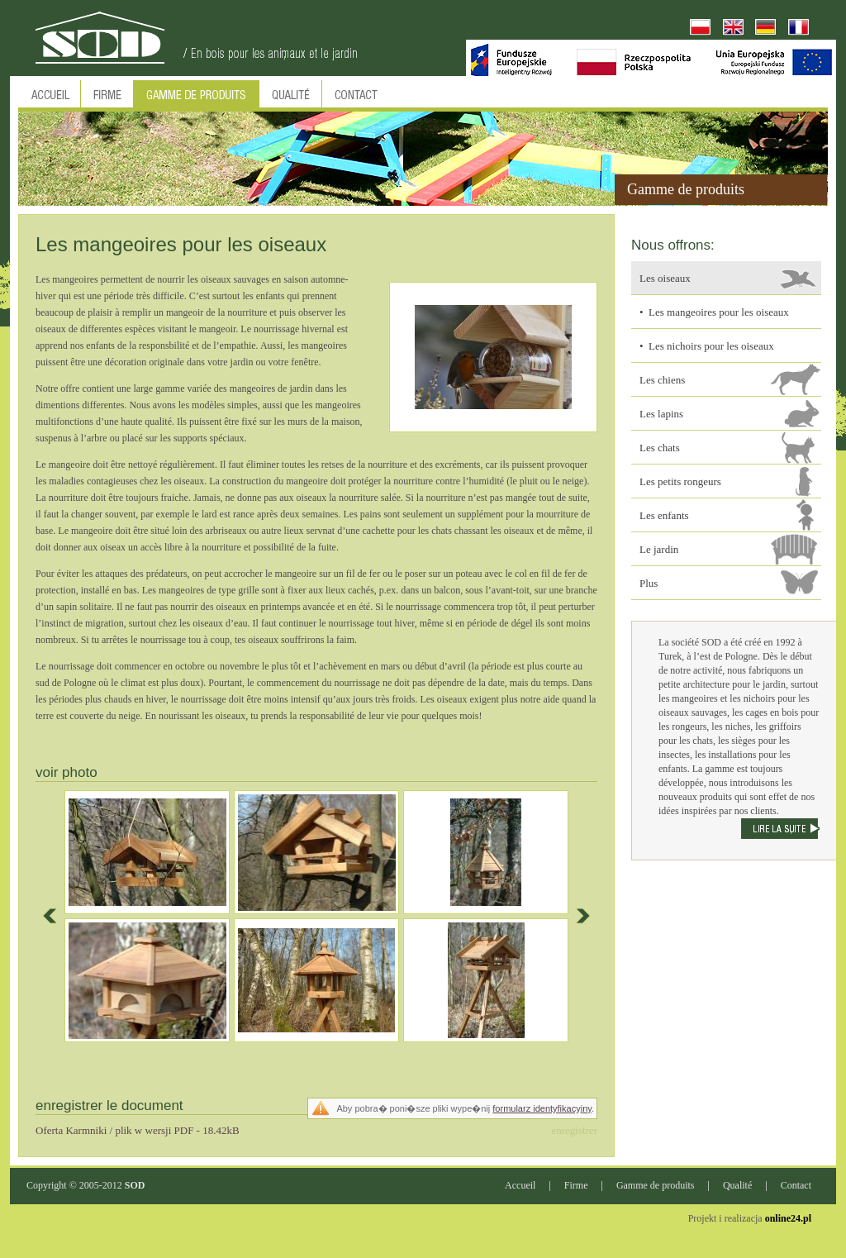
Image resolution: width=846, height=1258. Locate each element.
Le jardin (658, 549)
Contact (796, 1185)
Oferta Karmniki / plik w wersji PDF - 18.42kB (138, 1130)
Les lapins (661, 413)
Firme (576, 1185)
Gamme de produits (655, 1185)
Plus (648, 583)
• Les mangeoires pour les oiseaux (714, 312)
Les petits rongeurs (680, 481)
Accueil (520, 1185)
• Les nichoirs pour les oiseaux (706, 346)
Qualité (737, 1185)
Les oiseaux (665, 278)
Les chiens (662, 380)
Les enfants (664, 515)
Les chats (659, 447)
